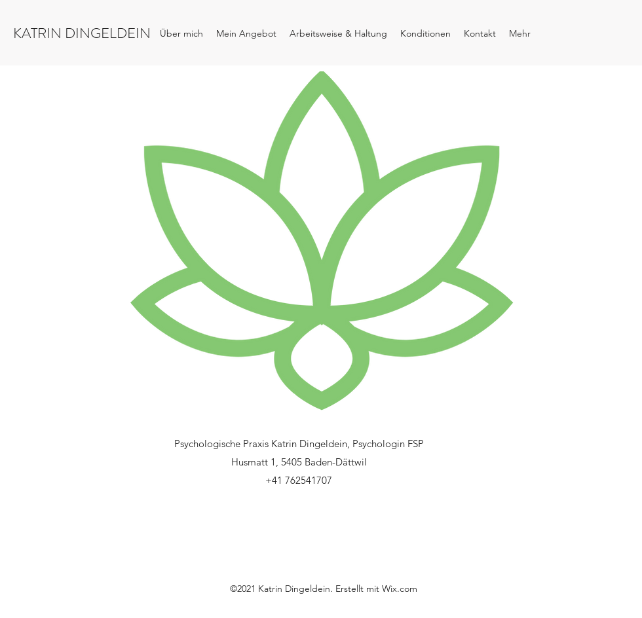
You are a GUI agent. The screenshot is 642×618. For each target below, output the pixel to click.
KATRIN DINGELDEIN (82, 33)
